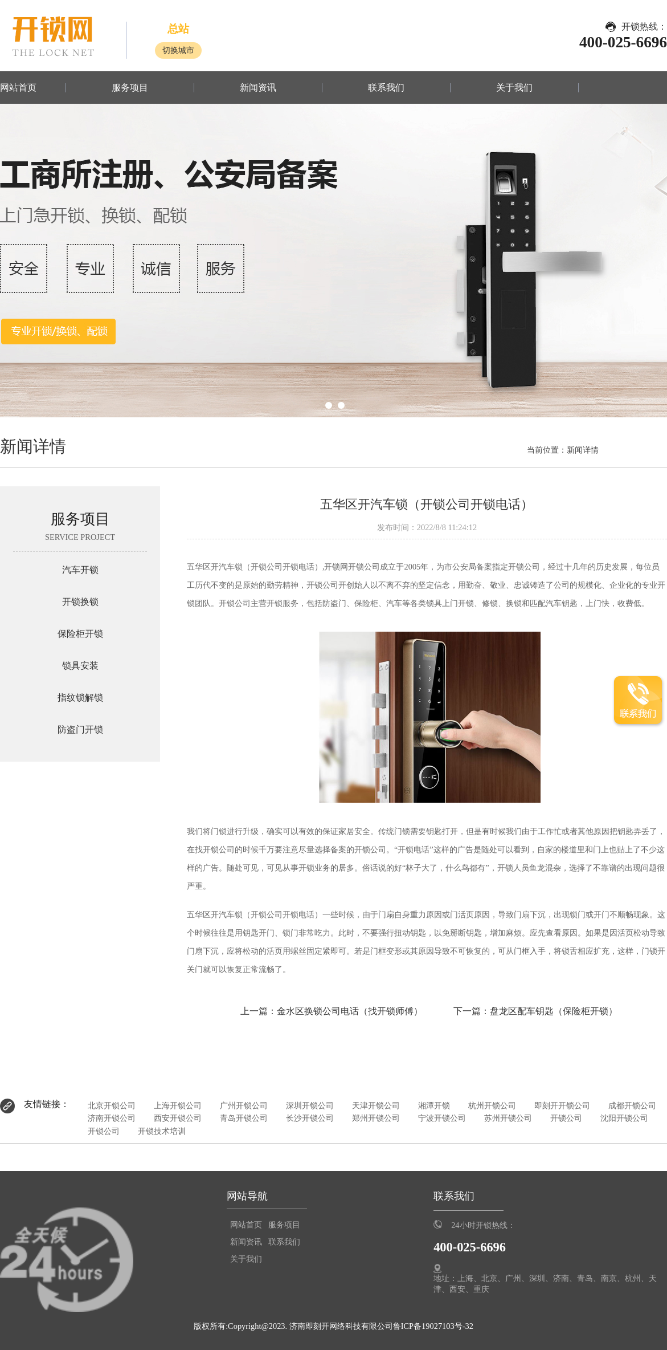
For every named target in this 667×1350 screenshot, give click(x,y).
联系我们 (386, 87)
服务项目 (130, 87)
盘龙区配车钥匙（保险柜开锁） (553, 1011)
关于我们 (514, 87)
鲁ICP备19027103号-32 (433, 1326)
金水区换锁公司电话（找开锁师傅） (350, 1011)
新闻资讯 (258, 87)
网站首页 (18, 87)
